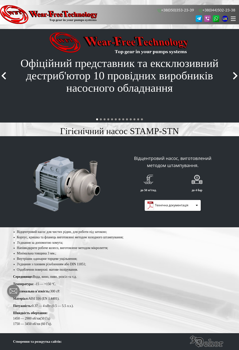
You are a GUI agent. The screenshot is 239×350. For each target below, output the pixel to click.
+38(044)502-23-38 (217, 10)
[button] (3, 76)
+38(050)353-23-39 (175, 10)
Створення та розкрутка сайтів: (37, 341)
